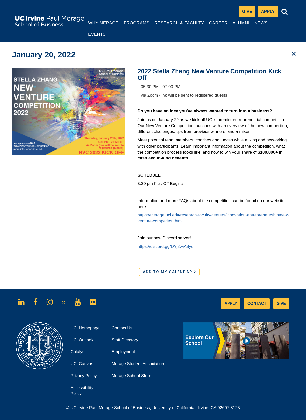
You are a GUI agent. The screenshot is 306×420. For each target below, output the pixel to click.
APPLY (230, 303)
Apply (269, 12)
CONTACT (256, 303)
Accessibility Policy (82, 390)
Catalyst (85, 353)
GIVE (281, 303)
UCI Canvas (87, 365)
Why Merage (103, 25)
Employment (123, 351)
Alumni (241, 25)
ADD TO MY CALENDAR (169, 272)
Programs (137, 25)
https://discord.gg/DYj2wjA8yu (166, 246)
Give (247, 11)
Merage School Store (138, 377)
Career (219, 25)
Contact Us (122, 328)
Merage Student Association (138, 363)
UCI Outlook (87, 341)
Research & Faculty (179, 25)
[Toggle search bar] (284, 11)
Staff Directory (125, 340)
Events (97, 34)
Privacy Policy (87, 377)
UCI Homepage (87, 329)
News (261, 23)
